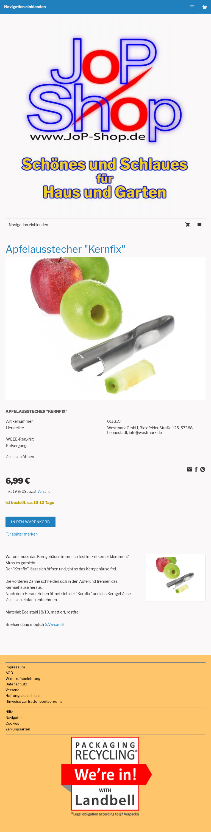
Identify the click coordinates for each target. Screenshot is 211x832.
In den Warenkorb (30, 522)
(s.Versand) (54, 624)
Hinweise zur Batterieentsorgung (33, 701)
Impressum (15, 667)
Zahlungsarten (17, 729)
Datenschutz (16, 684)
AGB (9, 673)
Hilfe (9, 712)
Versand (44, 491)
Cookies (12, 723)
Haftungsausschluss (22, 695)
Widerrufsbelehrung (22, 678)
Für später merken (21, 534)
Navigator (13, 717)
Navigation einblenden (25, 6)
